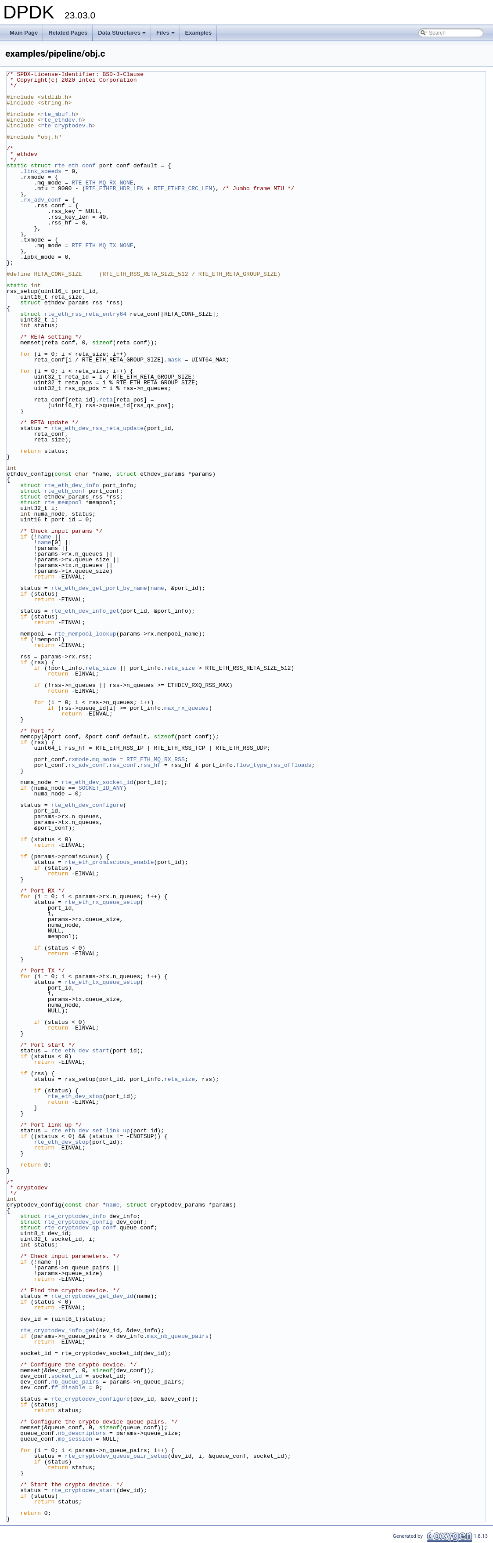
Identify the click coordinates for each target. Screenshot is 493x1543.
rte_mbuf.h (58, 114)
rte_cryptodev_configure (90, 1399)
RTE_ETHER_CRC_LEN (183, 188)
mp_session (75, 1439)
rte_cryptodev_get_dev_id (92, 1296)
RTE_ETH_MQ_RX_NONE (102, 183)
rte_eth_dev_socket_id (97, 782)
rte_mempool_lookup (85, 634)
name (44, 537)
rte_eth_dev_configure (87, 805)
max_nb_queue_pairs (178, 1336)
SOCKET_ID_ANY (101, 788)
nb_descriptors (82, 1433)
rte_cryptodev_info (75, 1216)
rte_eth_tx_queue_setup (102, 982)
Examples (198, 32)
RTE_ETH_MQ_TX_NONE (102, 245)
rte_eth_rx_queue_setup (102, 902)
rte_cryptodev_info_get (58, 1330)
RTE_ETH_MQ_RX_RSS (155, 759)
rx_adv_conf (42, 200)
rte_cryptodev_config (78, 1222)
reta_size (100, 668)
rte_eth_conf (75, 166)
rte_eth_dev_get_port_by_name (99, 588)
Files (166, 35)
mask (174, 360)
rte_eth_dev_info (71, 485)
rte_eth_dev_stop (75, 1096)
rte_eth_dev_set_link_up (90, 1131)
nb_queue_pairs (75, 1382)
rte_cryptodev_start (83, 1490)
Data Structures (122, 35)
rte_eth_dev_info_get (85, 611)
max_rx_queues (186, 708)
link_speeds (42, 171)
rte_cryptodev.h (66, 126)
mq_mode (104, 759)
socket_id (66, 1376)
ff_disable (68, 1387)
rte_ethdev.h (61, 120)
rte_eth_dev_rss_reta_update (97, 428)
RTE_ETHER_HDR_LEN (114, 188)
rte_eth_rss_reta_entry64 (85, 314)
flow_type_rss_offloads (274, 765)
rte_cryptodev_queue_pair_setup (116, 1456)
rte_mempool (63, 502)
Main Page (24, 32)
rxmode (78, 759)
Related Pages (67, 32)
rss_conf (123, 765)
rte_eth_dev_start (80, 1051)
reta (106, 400)
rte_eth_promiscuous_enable (109, 862)
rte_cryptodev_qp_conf (80, 1228)
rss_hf (150, 765)
